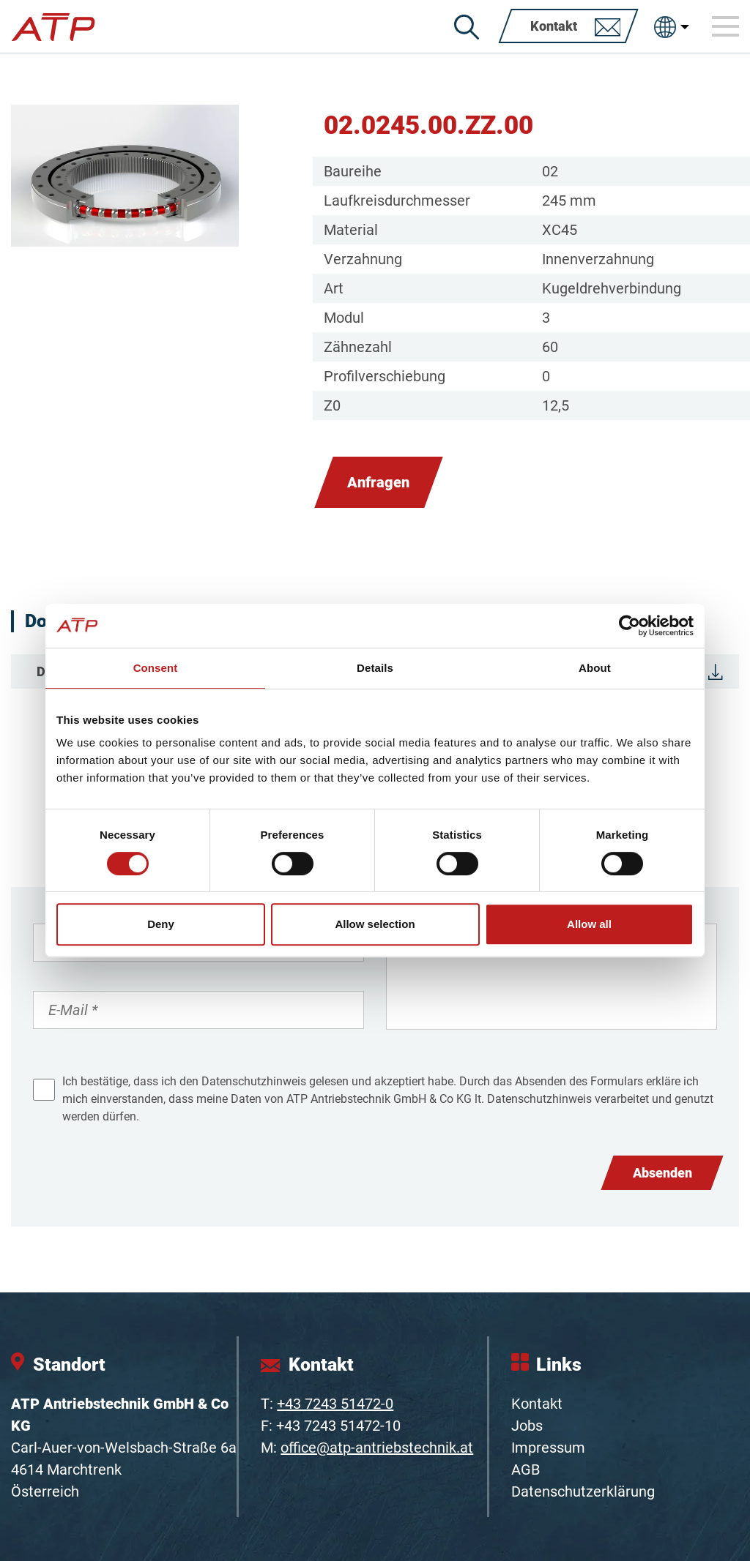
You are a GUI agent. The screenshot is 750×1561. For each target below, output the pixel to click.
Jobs (527, 1425)
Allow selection (375, 924)
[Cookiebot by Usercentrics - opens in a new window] (629, 626)
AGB (525, 1469)
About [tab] (595, 668)
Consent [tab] (155, 668)
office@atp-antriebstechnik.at (377, 1447)
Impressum (548, 1447)
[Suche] (466, 27)
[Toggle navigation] (726, 26)
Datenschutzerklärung (583, 1491)
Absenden (662, 1172)
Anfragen (378, 482)
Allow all (589, 924)
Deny (160, 924)
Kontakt (536, 1403)
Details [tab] (375, 668)
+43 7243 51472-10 (338, 1425)
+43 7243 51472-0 (335, 1403)
